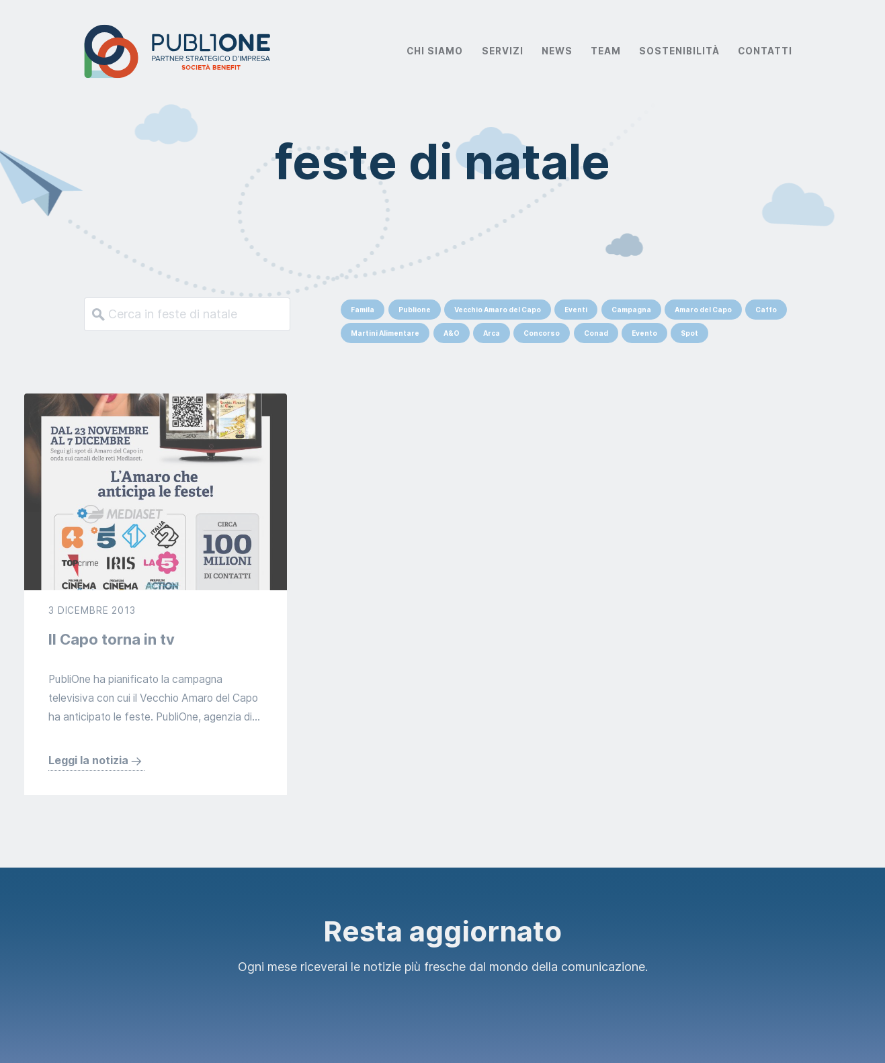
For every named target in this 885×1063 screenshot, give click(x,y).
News (557, 51)
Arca (491, 333)
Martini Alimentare (385, 333)
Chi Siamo (435, 51)
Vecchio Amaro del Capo (497, 310)
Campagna (631, 310)
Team (606, 51)
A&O (452, 333)
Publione (414, 310)
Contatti (765, 51)
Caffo (766, 310)
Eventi (575, 310)
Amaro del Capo (703, 310)
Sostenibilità (679, 51)
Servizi (502, 51)
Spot (689, 333)
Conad (596, 333)
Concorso (541, 333)
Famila (362, 310)
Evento (644, 333)
